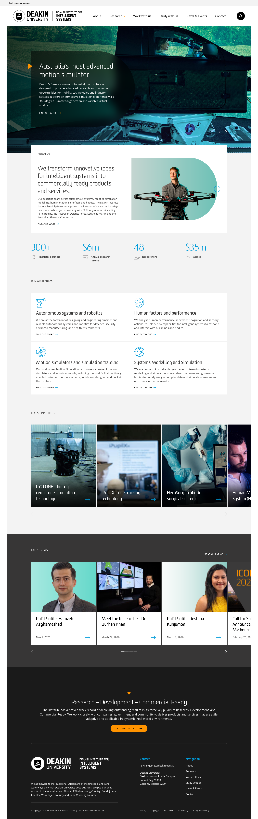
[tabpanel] (63, 466)
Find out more (47, 224)
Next (226, 131)
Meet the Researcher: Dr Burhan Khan (124, 622)
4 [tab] (131, 514)
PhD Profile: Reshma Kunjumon (185, 622)
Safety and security (201, 810)
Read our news (214, 554)
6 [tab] (139, 514)
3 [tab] (127, 514)
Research (116, 16)
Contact (220, 16)
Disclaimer (168, 810)
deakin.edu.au (23, 2)
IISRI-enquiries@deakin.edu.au (157, 765)
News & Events (196, 16)
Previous (220, 131)
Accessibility (183, 810)
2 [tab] (123, 514)
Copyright (155, 810)
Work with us (142, 16)
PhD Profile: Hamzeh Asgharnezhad (54, 622)
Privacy (143, 810)
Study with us (169, 16)
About (97, 16)
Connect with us (127, 729)
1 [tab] (118, 514)
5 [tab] (135, 514)
